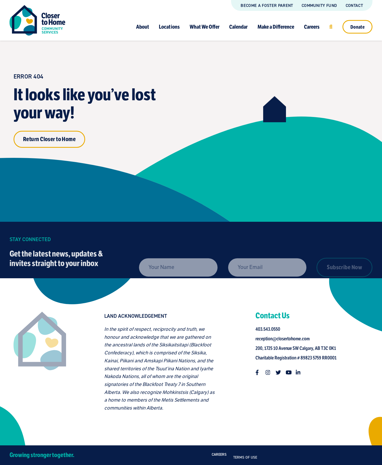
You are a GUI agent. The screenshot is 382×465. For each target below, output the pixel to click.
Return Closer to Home (49, 139)
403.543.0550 (269, 329)
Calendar (238, 26)
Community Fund (319, 5)
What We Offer (204, 26)
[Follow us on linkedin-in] (300, 372)
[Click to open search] (330, 26)
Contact (354, 5)
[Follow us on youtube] (290, 372)
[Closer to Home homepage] (38, 362)
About (142, 26)
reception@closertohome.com (284, 339)
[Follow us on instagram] (270, 372)
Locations (169, 26)
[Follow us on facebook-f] (260, 372)
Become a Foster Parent (267, 5)
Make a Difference (276, 26)
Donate (357, 27)
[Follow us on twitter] (280, 372)
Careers (311, 26)
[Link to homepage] (37, 20)
